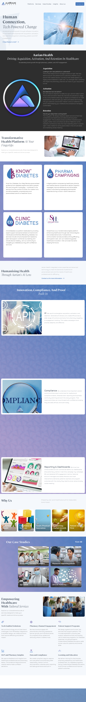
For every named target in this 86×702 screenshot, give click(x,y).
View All (78, 541)
